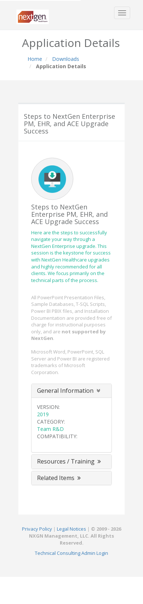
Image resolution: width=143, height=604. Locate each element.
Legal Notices (71, 529)
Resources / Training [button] (69, 461)
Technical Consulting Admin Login (71, 553)
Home (34, 58)
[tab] (71, 391)
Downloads (65, 58)
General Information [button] (68, 391)
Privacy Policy (37, 529)
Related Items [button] (59, 478)
